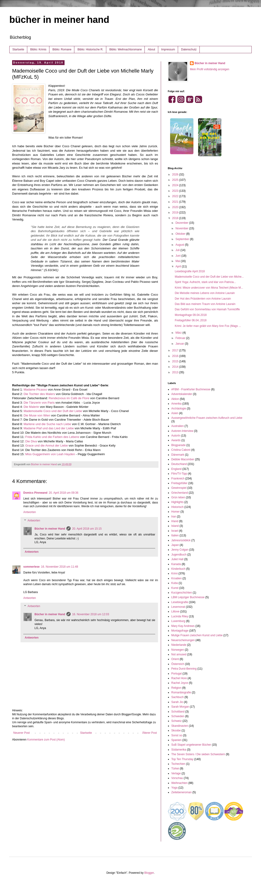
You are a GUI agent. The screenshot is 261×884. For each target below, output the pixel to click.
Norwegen (177, 649)
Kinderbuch (178, 568)
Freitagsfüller (179, 483)
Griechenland (179, 492)
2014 (175, 366)
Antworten (29, 512)
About (151, 49)
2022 (175, 196)
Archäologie (178, 408)
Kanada (176, 564)
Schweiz (176, 721)
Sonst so (176, 735)
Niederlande (178, 644)
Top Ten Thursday (182, 759)
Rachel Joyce (179, 683)
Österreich (177, 664)
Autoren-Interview (182, 431)
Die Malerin (31, 407)
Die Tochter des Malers (39, 394)
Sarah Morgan (180, 706)
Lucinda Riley (179, 616)
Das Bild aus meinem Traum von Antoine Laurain (205, 304)
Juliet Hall (177, 559)
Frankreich (178, 478)
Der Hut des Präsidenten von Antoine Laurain (203, 298)
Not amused (178, 654)
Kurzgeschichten (181, 592)
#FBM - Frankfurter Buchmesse (190, 389)
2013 (175, 372)
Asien (174, 413)
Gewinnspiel (178, 487)
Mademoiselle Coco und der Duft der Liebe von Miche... (209, 276)
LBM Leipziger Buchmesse (188, 597)
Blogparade (178, 445)
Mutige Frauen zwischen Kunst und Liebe (197, 635)
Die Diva (31, 441)
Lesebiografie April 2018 (190, 271)
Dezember (182, 222)
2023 (175, 190)
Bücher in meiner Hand (49, 528)
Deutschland (179, 464)
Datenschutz (189, 49)
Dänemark (177, 454)
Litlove (175, 611)
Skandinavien (179, 725)
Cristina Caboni (180, 449)
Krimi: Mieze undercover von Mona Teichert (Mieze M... (209, 287)
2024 (175, 185)
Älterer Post (149, 732)
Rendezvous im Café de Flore (69, 398)
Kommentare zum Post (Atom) (46, 739)
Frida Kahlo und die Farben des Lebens (52, 437)
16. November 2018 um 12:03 (90, 614)
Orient (175, 659)
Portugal (176, 673)
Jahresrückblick (181, 540)
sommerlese (31, 566)
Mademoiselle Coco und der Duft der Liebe (53, 411)
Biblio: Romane (61, 49)
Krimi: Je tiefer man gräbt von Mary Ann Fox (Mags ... (208, 326)
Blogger (149, 872)
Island (175, 526)
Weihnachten (179, 783)
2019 (175, 212)
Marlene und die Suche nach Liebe (47, 424)
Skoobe (176, 730)
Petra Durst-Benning (184, 668)
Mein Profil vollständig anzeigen (209, 69)
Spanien (176, 740)
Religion (176, 687)
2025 (175, 180)
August (180, 244)
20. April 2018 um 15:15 (87, 528)
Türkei (175, 768)
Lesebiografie (179, 602)
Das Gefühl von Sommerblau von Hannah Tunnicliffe (207, 309)
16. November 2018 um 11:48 (59, 566)
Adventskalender (181, 394)
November (182, 228)
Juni (178, 255)
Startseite (18, 49)
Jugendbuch (178, 554)
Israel (174, 530)
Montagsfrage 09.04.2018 (191, 315)
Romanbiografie (181, 692)
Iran (173, 516)
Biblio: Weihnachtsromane (125, 49)
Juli (177, 250)
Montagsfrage (179, 630)
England (176, 469)
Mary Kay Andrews (183, 626)
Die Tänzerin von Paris (39, 402)
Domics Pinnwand (35, 492)
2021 (175, 201)
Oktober (180, 233)
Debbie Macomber (182, 459)
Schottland (178, 711)
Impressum (168, 49)
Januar (180, 343)
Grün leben (178, 497)
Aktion (175, 399)
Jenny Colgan (179, 549)
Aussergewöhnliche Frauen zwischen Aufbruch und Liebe (206, 417)
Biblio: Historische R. (90, 49)
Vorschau (177, 778)
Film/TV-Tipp (179, 473)
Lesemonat (178, 606)
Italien (175, 535)
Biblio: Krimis (38, 49)
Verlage (176, 773)
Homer (175, 511)
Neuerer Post (21, 732)
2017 (175, 350)
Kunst (175, 588)
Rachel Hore (179, 678)
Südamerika (178, 749)
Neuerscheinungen (183, 640)
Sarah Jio (177, 702)
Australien (177, 426)
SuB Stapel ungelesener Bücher (191, 744)
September (182, 239)
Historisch (177, 507)
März (178, 332)
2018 (175, 218)
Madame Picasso (35, 389)
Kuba (174, 583)
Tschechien (178, 763)
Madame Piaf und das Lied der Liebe (49, 428)
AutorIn (175, 435)
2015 (175, 361)
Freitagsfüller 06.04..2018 (190, 320)
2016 (175, 356)
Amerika (176, 403)
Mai (178, 261)
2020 (175, 207)
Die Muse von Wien (37, 415)
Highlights (177, 502)
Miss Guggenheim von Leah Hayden (50, 454)
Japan (175, 545)
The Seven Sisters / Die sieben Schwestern (198, 754)
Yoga (174, 787)
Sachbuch (177, 697)
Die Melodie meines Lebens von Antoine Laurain (205, 293)
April (178, 266)
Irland (174, 521)
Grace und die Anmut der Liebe (46, 445)
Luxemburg (178, 621)
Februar (180, 338)
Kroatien (176, 578)
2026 (175, 174)
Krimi (174, 573)
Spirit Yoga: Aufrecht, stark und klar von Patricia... (205, 282)
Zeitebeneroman (181, 792)
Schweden (177, 716)
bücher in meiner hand (59, 19)
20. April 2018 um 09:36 (63, 492)
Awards (176, 440)
